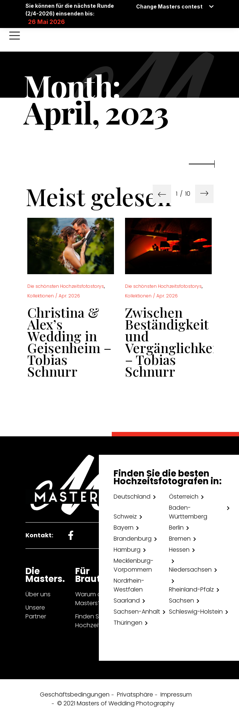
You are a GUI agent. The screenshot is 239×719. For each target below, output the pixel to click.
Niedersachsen (190, 569)
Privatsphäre (135, 694)
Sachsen (181, 600)
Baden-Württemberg (188, 512)
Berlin (176, 527)
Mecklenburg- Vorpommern (133, 565)
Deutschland (132, 496)
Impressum (176, 694)
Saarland (127, 600)
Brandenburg (133, 538)
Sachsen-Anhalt (137, 611)
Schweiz (125, 516)
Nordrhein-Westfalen (129, 585)
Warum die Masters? (90, 598)
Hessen (179, 549)
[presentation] (162, 194)
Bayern (124, 527)
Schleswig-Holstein (196, 611)
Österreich (183, 496)
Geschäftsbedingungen (75, 694)
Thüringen (128, 622)
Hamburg (127, 549)
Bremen (180, 538)
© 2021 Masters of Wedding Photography (115, 703)
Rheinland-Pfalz (191, 589)
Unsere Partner (35, 612)
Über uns (38, 594)
